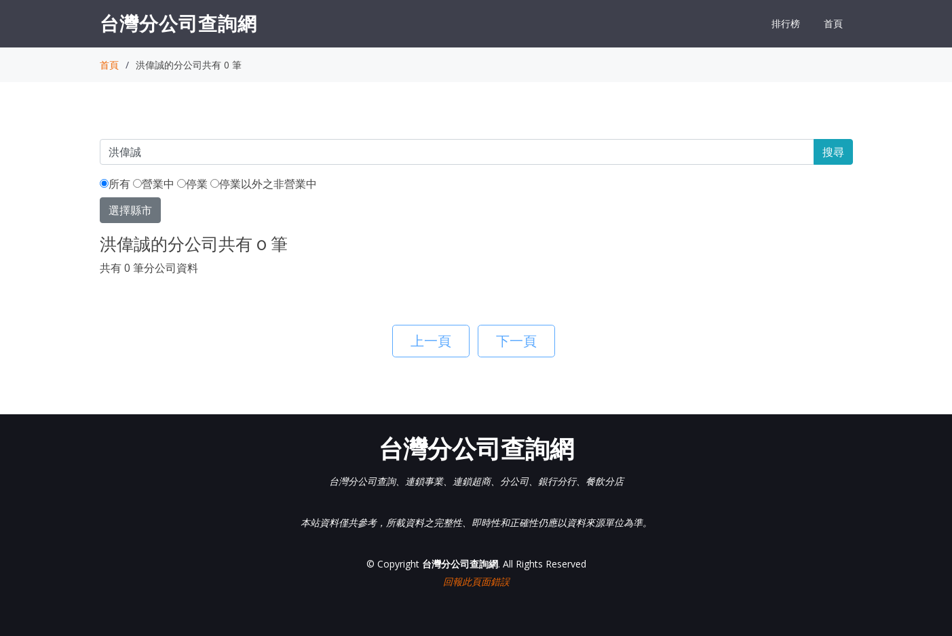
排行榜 (786, 23)
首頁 (833, 23)
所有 (115, 183)
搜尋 (833, 151)
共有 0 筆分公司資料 (149, 267)
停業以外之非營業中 (263, 183)
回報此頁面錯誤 (476, 581)
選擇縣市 (130, 210)
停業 (192, 183)
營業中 (153, 183)
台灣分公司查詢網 (178, 23)
